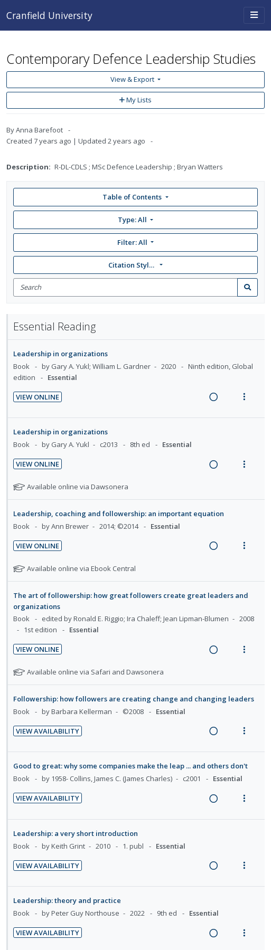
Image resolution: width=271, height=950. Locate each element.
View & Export (133, 79)
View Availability (47, 731)
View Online (37, 397)
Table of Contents (132, 197)
